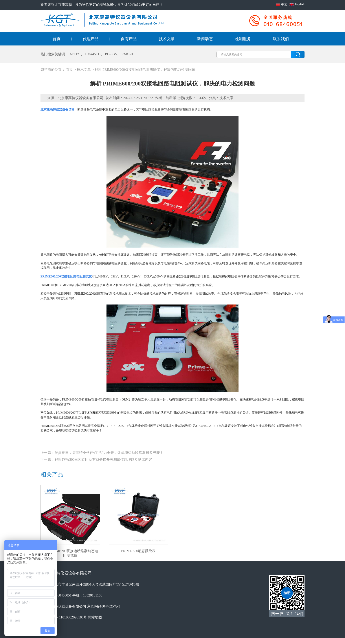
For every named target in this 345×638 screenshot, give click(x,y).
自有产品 (129, 39)
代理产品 (91, 39)
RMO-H (127, 54)
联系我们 (281, 39)
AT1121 (75, 54)
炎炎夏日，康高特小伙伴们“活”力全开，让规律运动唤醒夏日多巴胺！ (109, 453)
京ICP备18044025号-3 (103, 606)
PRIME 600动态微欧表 (138, 551)
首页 (57, 39)
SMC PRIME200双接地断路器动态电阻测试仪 (70, 551)
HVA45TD (93, 54)
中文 (284, 4)
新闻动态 (205, 39)
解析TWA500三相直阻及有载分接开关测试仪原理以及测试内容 (103, 459)
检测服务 (243, 39)
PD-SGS (111, 54)
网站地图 (95, 617)
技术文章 (167, 39)
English (300, 4)
